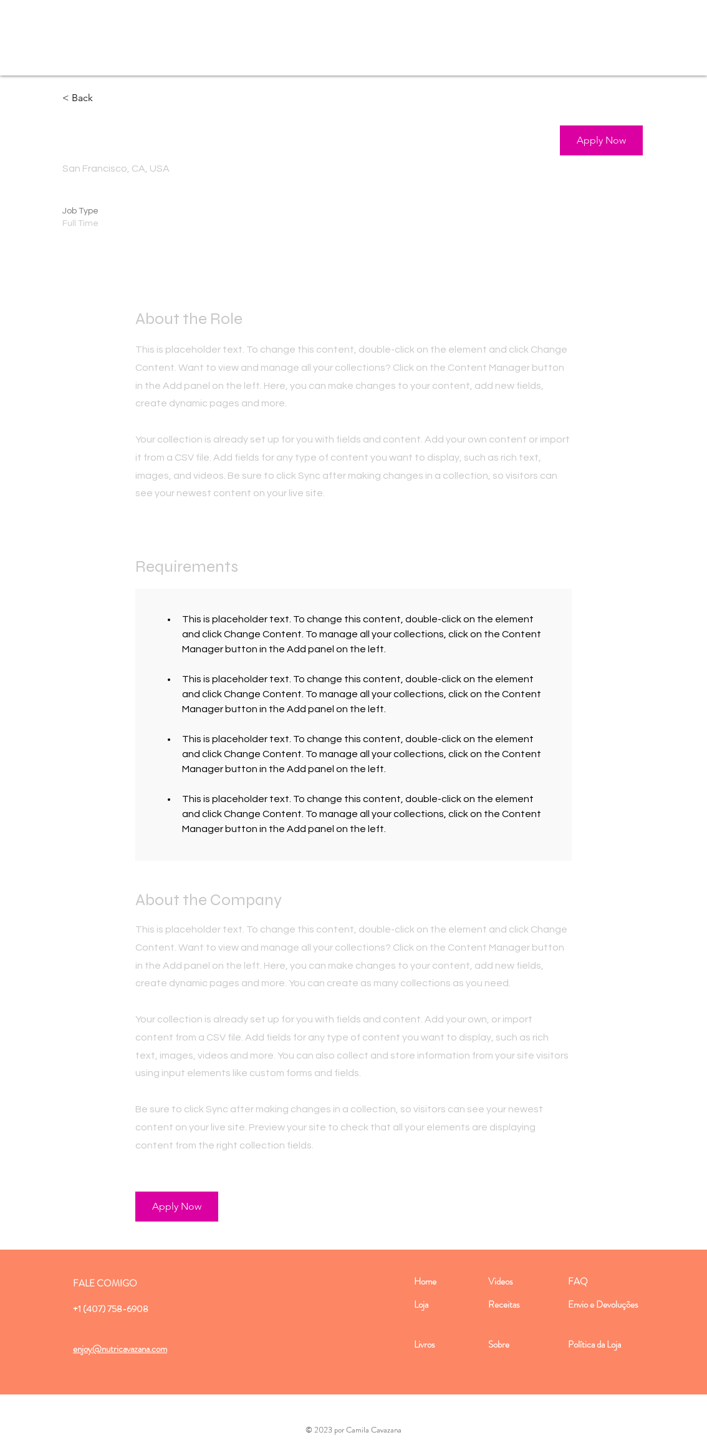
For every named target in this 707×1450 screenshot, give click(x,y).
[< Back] (106, 98)
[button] (601, 140)
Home (425, 1281)
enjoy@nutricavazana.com (120, 1349)
